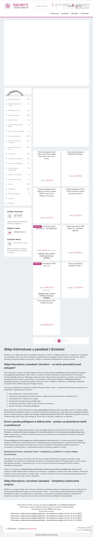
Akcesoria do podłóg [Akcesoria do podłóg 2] (15, 174)
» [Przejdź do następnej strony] (66, 341)
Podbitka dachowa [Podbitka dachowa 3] (14, 194)
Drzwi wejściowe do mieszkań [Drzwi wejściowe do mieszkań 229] (14, 141)
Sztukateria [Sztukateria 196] (11, 189)
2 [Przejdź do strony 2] (62, 341)
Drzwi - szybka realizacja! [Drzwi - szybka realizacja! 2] (16, 131)
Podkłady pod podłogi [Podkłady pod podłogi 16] (15, 158)
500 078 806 (63, 5)
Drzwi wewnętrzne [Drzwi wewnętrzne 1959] (14, 136)
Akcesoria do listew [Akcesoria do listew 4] (14, 179)
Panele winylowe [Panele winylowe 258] (13, 115)
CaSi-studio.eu (86, 530)
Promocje (11, 203)
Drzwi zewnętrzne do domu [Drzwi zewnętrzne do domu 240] (15, 148)
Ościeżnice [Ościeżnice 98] (11, 154)
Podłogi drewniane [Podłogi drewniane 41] (14, 110)
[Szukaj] (17, 93)
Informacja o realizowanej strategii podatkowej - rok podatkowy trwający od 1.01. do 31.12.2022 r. (46, 516)
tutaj (71, 507)
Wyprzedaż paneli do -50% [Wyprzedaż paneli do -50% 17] (15, 104)
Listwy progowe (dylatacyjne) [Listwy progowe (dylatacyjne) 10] (13, 169)
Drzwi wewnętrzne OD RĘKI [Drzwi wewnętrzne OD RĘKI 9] (15, 125)
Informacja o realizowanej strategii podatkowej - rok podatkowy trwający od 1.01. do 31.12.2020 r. (46, 520)
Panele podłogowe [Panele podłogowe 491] (14, 99)
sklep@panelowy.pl (82, 5)
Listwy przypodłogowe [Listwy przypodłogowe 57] (15, 163)
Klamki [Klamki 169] (10, 184)
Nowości (11, 198)
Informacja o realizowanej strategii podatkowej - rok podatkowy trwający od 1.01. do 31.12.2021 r (46, 518)
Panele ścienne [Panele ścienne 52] (13, 120)
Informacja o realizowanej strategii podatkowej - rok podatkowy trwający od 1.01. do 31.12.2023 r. (46, 513)
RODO (50, 509)
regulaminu (52, 505)
